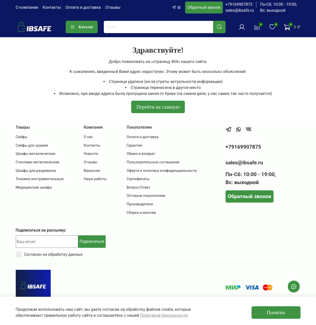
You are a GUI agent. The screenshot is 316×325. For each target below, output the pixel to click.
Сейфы (21, 137)
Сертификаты (138, 179)
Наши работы (95, 179)
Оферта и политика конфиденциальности (162, 171)
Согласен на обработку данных (49, 255)
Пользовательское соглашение (153, 162)
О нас (88, 137)
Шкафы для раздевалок (36, 171)
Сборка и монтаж (141, 213)
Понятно (276, 312)
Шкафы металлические (35, 154)
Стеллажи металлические (37, 162)
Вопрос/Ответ (138, 187)
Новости (91, 154)
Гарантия (134, 145)
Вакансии (92, 171)
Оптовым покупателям (146, 196)
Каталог (81, 26)
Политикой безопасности (164, 315)
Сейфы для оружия (32, 145)
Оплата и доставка (83, 7)
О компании (27, 7)
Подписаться (92, 241)
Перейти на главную (158, 106)
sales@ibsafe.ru (239, 10)
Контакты (52, 7)
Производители (140, 204)
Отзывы (113, 7)
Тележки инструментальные (40, 179)
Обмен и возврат (141, 154)
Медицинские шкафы (34, 187)
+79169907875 (238, 4)
